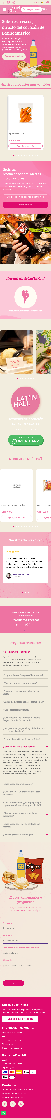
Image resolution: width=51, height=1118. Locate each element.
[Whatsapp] (13, 1104)
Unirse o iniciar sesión (20, 1019)
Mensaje (7, 960)
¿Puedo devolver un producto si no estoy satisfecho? (25, 793)
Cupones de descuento (13, 1048)
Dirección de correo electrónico (21, 948)
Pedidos (6, 1036)
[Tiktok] (21, 1104)
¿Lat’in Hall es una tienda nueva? (25, 746)
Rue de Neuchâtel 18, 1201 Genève (17, 1090)
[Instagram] (4, 1104)
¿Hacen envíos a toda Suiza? (25, 651)
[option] (25, 46)
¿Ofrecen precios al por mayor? (25, 834)
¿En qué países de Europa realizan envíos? (25, 675)
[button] (13, 155)
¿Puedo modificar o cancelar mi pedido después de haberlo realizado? (25, 719)
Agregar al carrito (25, 146)
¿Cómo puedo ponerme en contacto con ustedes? (25, 825)
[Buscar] (31, 9)
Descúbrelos (14, 56)
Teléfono (7, 935)
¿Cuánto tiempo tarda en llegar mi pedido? (25, 701)
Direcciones (7, 1044)
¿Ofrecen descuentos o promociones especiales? (25, 814)
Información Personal (12, 1033)
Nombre (7, 923)
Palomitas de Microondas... (13, 505)
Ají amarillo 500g (16, 134)
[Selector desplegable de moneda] (36, 2)
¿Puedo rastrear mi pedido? (25, 709)
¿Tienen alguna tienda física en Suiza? (25, 739)
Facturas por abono (11, 1040)
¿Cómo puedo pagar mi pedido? (25, 783)
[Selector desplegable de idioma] (43, 2)
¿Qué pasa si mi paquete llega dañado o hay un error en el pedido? (25, 729)
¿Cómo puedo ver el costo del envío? (25, 682)
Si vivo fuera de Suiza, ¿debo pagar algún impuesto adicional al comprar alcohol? (25, 804)
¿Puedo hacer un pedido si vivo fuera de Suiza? (25, 692)
